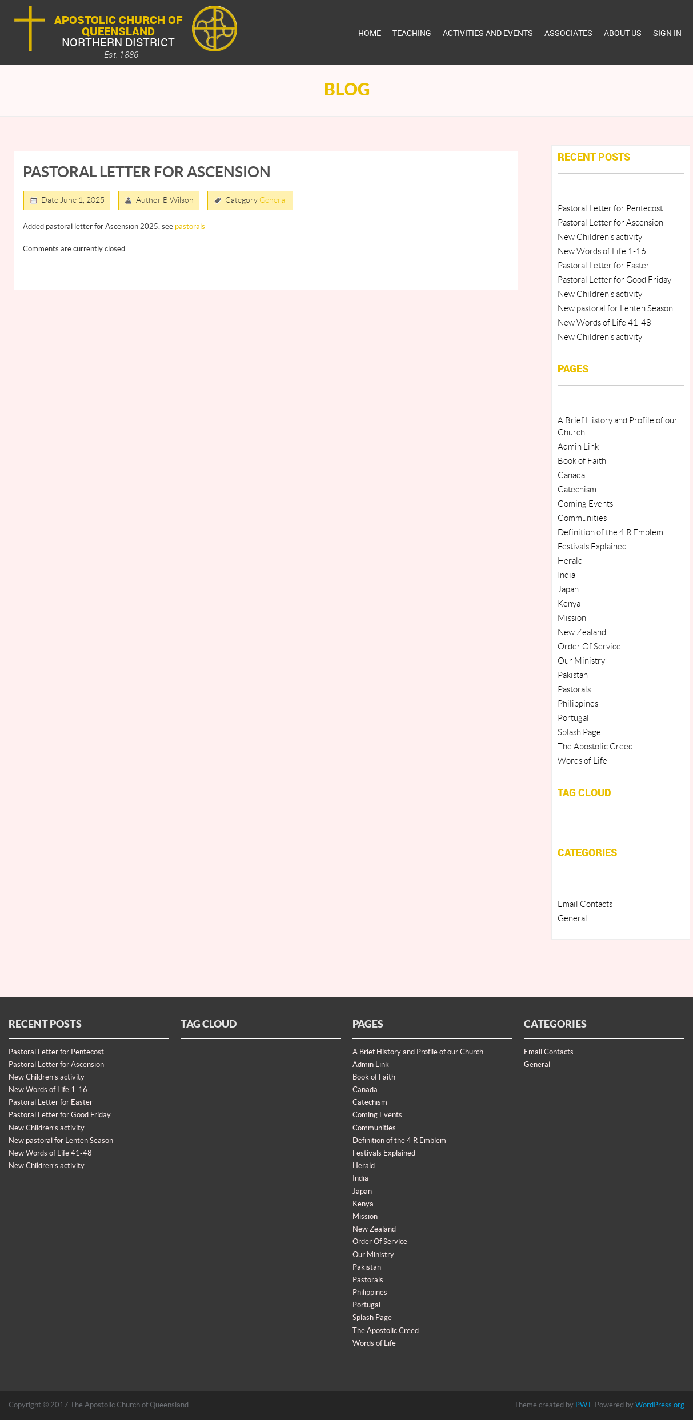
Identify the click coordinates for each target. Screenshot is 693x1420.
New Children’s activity (600, 237)
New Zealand (582, 632)
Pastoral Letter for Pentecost (610, 208)
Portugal (573, 718)
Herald (570, 561)
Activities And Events (488, 32)
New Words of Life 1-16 (602, 251)
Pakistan (573, 675)
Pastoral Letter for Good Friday (614, 280)
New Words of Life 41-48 (604, 323)
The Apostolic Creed (595, 747)
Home (369, 32)
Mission (572, 618)
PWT (583, 1405)
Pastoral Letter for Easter (604, 266)
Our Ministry (581, 661)
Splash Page (579, 732)
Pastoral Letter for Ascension (610, 223)
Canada (571, 475)
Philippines (578, 704)
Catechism (577, 490)
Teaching (411, 32)
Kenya (569, 604)
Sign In (667, 32)
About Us (623, 32)
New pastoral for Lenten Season (615, 308)
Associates (568, 32)
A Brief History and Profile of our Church (417, 1052)
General (273, 200)
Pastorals (574, 689)
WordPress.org (659, 1405)
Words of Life (582, 761)
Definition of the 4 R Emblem (610, 532)
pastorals (190, 227)
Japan (568, 589)
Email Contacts (585, 904)
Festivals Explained (592, 547)
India (566, 575)
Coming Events (585, 504)
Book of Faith (582, 461)
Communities (582, 518)
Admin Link (578, 447)
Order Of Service (589, 647)
